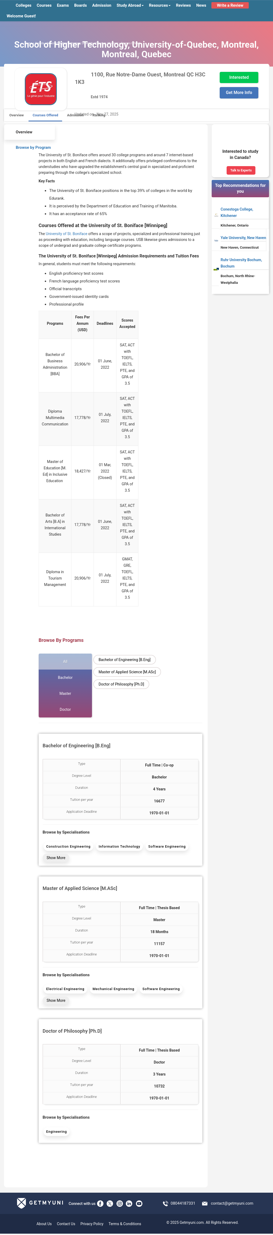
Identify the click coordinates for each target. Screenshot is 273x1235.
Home (28, 43)
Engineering (56, 1133)
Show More (56, 858)
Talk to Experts (241, 170)
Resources (160, 5)
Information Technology (119, 846)
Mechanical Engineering (113, 990)
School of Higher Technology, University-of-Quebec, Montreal (82, 43)
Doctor (65, 709)
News (201, 5)
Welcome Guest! (21, 16)
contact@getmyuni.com (232, 1204)
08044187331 (183, 1204)
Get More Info (239, 92)
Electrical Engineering (65, 990)
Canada (39, 43)
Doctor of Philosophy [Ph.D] (121, 684)
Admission (101, 5)
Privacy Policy (92, 1225)
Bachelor (65, 677)
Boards (80, 5)
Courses (44, 5)
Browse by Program (29, 147)
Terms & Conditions (125, 1225)
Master (65, 693)
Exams (63, 5)
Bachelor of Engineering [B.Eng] (125, 660)
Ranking (99, 115)
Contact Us (66, 1225)
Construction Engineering (68, 846)
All (65, 661)
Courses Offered (45, 115)
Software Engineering (166, 846)
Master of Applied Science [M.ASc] (127, 672)
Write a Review (230, 5)
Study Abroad (130, 5)
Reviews (183, 5)
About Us (44, 1225)
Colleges (23, 5)
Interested (239, 77)
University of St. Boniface (66, 234)
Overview (16, 115)
